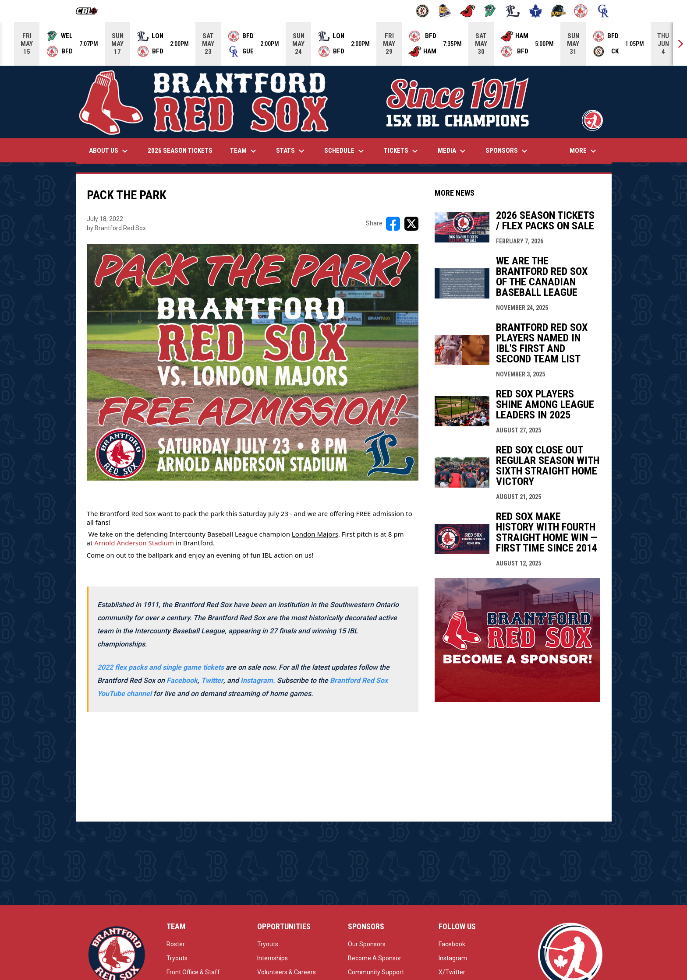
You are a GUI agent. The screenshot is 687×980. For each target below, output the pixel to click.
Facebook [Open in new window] (182, 680)
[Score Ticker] (343, 44)
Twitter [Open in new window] (212, 680)
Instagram (453, 958)
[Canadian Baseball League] (90, 11)
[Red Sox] (581, 11)
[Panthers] (558, 11)
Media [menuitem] (453, 151)
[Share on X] (411, 224)
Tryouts (177, 958)
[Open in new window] (259, 680)
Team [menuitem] (244, 151)
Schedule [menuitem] (345, 151)
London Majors (315, 534)
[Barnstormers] (422, 11)
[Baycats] (445, 11)
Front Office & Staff (193, 972)
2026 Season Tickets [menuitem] (180, 151)
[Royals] (603, 11)
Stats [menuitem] (291, 151)
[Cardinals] (468, 11)
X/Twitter (452, 972)
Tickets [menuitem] (402, 151)
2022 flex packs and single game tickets (160, 667)
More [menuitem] (584, 151)
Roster (175, 944)
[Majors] (513, 11)
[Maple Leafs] (536, 11)
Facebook (452, 944)
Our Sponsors (367, 944)
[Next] (680, 44)
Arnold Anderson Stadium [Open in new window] (135, 542)
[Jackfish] (490, 11)
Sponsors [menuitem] (507, 151)
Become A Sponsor (374, 958)
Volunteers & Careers (286, 972)
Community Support (376, 972)
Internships (272, 958)
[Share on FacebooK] (393, 224)
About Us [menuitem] (109, 151)
